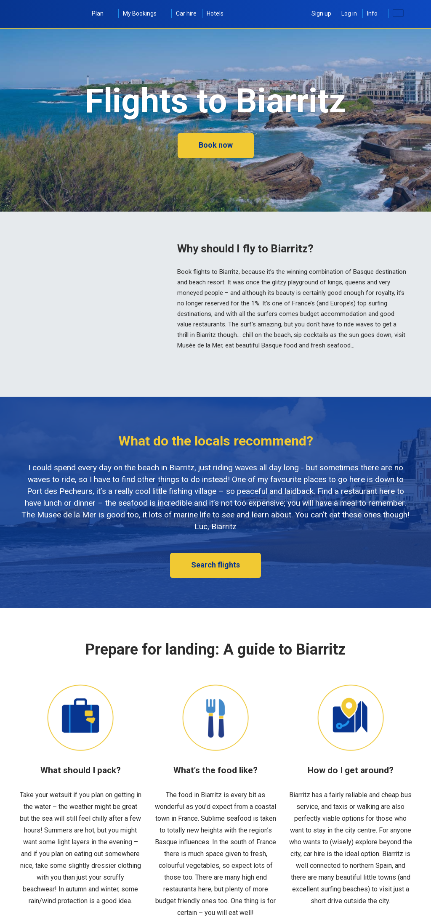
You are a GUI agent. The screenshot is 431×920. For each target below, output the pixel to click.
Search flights (215, 564)
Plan (102, 13)
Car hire (186, 13)
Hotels (215, 13)
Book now (216, 145)
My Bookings (144, 13)
